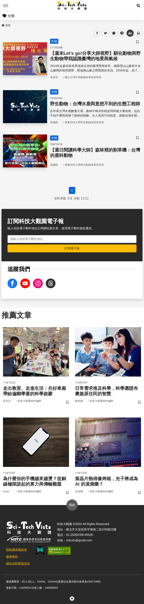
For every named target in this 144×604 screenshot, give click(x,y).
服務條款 (12, 556)
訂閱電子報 (72, 248)
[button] (138, 5)
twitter (105, 33)
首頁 (6, 25)
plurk (113, 33)
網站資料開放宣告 (18, 563)
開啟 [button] (72, 505)
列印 (138, 33)
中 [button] (130, 33)
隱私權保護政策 (16, 549)
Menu (5, 5)
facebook (97, 33)
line (120, 33)
